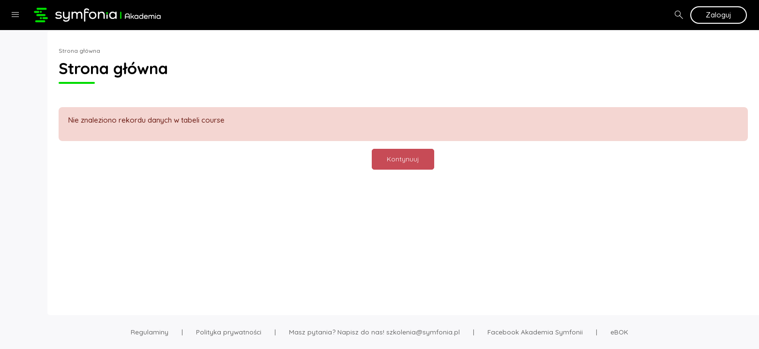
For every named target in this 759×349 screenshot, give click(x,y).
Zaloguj (718, 14)
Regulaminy (149, 332)
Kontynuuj (435, 159)
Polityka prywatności (228, 332)
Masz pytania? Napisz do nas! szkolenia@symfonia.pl (374, 332)
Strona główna (143, 50)
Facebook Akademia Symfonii (535, 332)
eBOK (619, 332)
